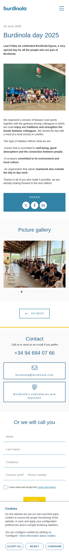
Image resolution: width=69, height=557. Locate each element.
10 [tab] (51, 292)
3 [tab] (25, 292)
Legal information (46, 487)
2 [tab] (22, 292)
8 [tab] (44, 292)
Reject (34, 546)
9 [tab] (47, 292)
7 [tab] (40, 292)
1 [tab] (18, 292)
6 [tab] (36, 292)
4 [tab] (29, 292)
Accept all (14, 546)
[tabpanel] (34, 264)
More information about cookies (37, 535)
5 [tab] (33, 292)
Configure (55, 546)
